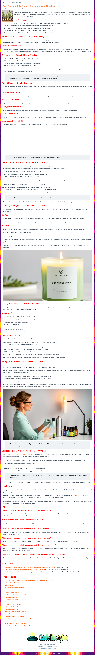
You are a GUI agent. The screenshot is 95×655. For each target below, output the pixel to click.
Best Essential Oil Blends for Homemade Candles (29, 6)
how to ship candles (10, 590)
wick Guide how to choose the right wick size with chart (19, 594)
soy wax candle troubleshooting (13, 604)
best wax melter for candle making (14, 606)
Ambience (75, 495)
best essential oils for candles (12, 583)
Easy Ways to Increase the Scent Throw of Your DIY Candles (21, 618)
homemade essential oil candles (23, 454)
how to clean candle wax (11, 599)
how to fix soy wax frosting (12, 592)
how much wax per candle (11, 614)
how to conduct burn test (11, 609)
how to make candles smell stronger (14, 587)
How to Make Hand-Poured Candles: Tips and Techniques (20, 626)
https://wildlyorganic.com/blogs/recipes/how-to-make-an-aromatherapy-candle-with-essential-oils (29, 567)
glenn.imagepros (28, 8)
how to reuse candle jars (11, 602)
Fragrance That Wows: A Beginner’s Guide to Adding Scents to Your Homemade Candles (28, 580)
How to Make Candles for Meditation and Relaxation (18, 621)
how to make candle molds (12, 597)
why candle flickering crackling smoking (15, 611)
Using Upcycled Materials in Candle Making (16, 623)
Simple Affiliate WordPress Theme (53, 653)
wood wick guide (9, 585)
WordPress (42, 653)
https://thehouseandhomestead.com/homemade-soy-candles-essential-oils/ (24, 572)
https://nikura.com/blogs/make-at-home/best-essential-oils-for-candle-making (24, 569)
